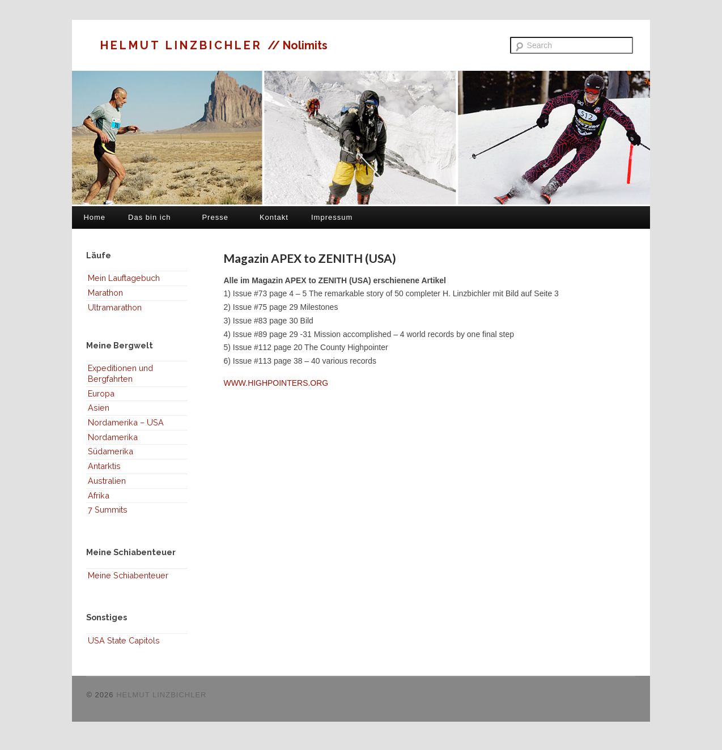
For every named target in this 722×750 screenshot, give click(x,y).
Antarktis (104, 466)
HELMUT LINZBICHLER (183, 45)
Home (94, 217)
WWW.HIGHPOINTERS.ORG (275, 382)
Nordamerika (113, 437)
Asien (98, 407)
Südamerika (110, 451)
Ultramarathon (115, 307)
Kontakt (274, 217)
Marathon (105, 292)
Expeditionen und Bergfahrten (120, 373)
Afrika (98, 495)
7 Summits (108, 509)
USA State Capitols (124, 640)
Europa (101, 393)
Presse (215, 217)
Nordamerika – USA (126, 422)
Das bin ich (149, 217)
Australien (107, 480)
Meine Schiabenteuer (128, 575)
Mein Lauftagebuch (124, 278)
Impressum (331, 217)
